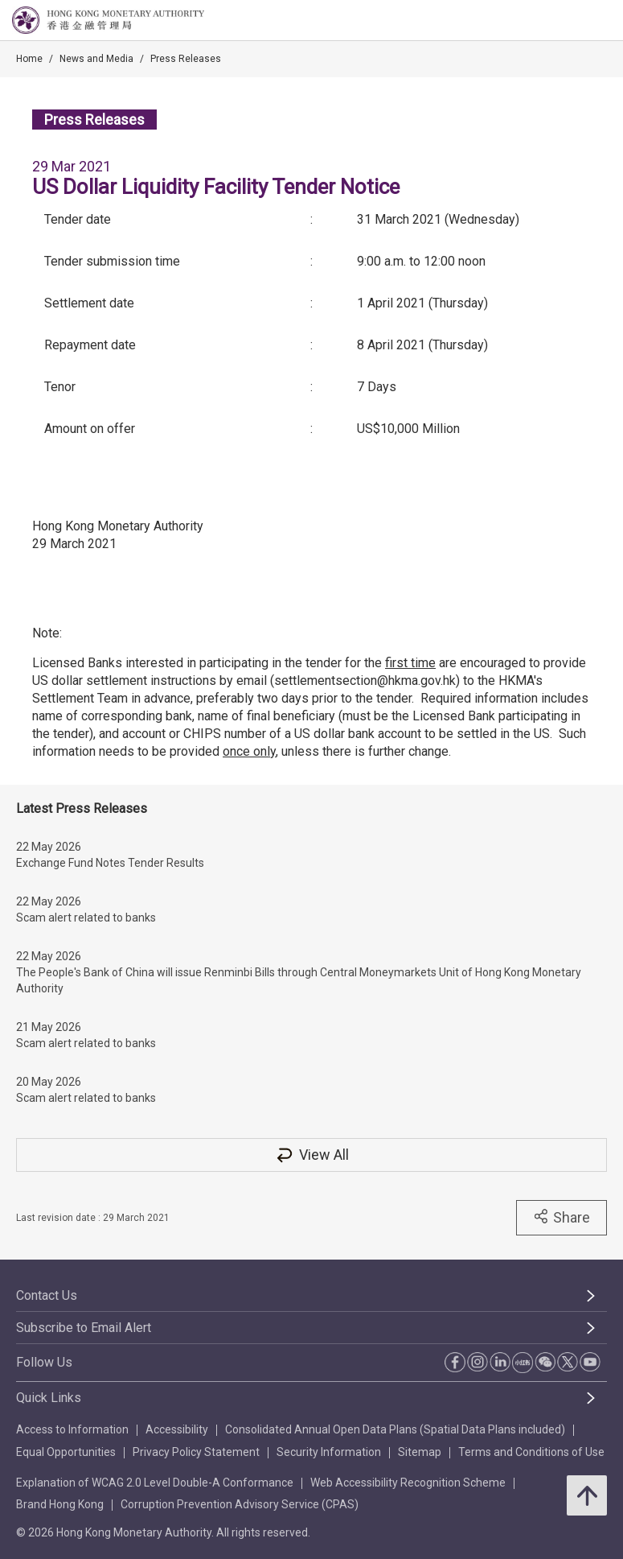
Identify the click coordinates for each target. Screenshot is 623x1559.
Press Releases (185, 58)
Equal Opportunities (66, 1452)
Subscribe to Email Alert (83, 1327)
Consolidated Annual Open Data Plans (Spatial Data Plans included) (395, 1429)
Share (561, 1217)
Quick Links (48, 1397)
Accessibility (177, 1429)
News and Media (96, 58)
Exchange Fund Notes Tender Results (110, 862)
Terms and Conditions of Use (531, 1452)
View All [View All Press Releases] (312, 1154)
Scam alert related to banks (86, 917)
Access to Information (72, 1429)
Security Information (329, 1452)
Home (29, 58)
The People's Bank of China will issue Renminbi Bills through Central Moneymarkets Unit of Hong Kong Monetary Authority (298, 980)
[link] (570, 21)
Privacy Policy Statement (196, 1452)
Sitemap (419, 1452)
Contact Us (46, 1295)
